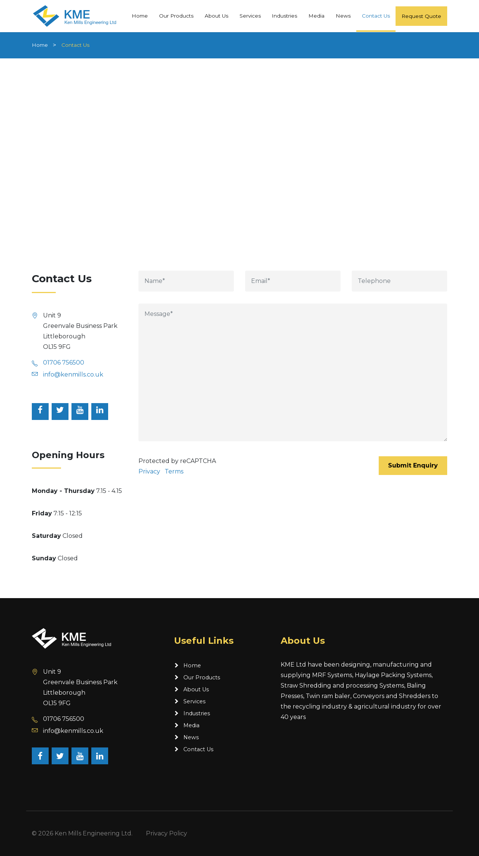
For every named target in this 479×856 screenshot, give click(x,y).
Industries (284, 15)
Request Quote (421, 16)
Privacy (149, 471)
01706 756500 (63, 362)
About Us (216, 15)
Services (250, 15)
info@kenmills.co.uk (73, 374)
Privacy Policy (166, 834)
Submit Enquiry (413, 465)
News (343, 15)
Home (140, 15)
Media (316, 15)
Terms (174, 471)
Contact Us (376, 15)
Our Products (176, 15)
